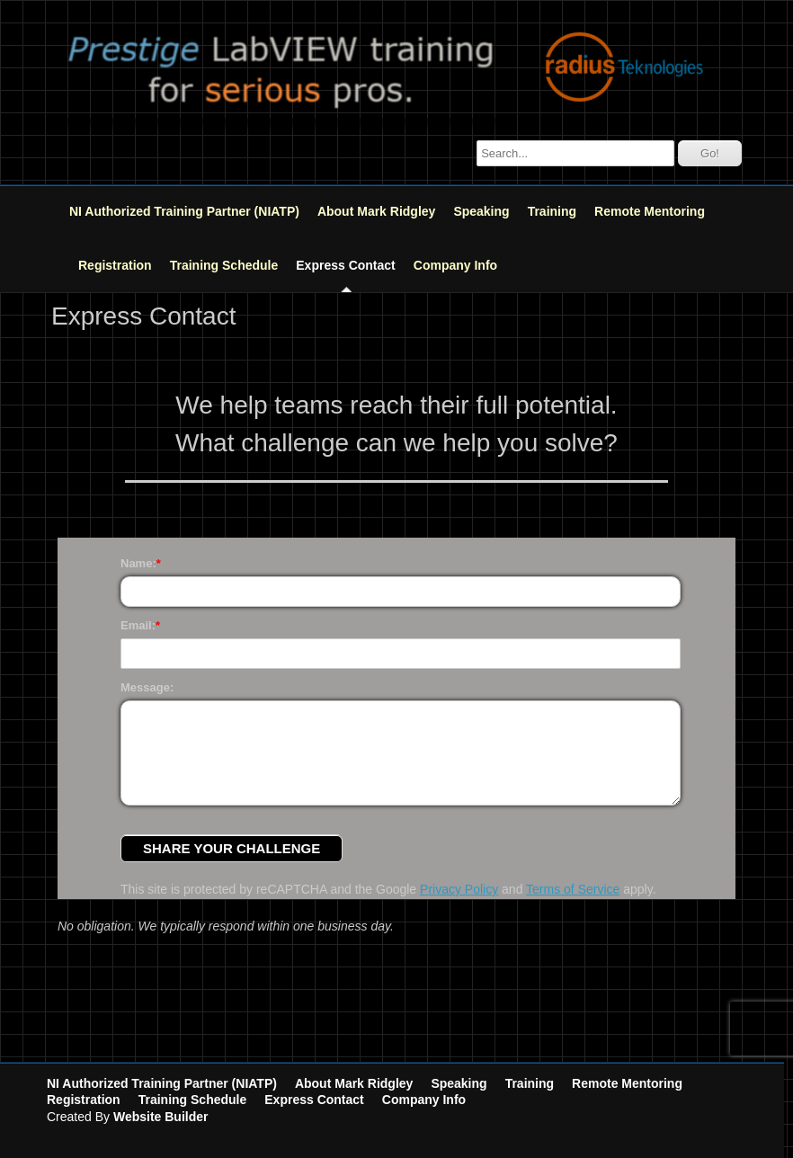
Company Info (455, 265)
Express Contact (345, 265)
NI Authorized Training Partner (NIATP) (184, 211)
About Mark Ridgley (376, 211)
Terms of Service (572, 889)
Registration (115, 265)
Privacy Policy (459, 889)
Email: (138, 625)
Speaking (481, 211)
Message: (147, 687)
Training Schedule (224, 265)
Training (552, 211)
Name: (138, 563)
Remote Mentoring (649, 211)
